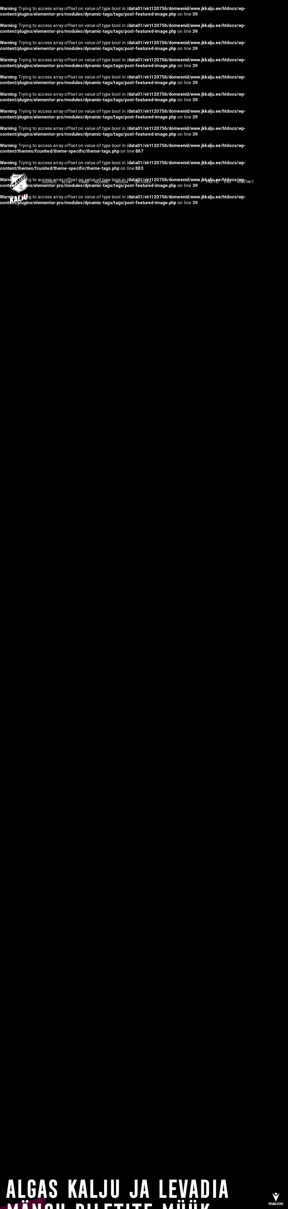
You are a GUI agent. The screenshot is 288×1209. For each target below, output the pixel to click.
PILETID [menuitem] (212, 182)
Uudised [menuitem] (49, 182)
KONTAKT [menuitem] (246, 182)
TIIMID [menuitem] (83, 182)
